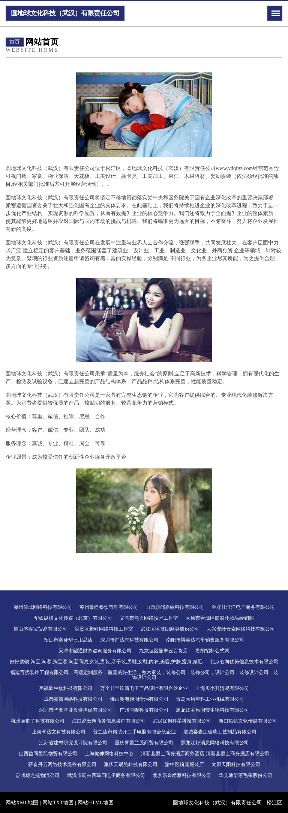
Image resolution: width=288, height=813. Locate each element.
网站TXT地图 (58, 802)
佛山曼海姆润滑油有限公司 (139, 699)
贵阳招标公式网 (212, 650)
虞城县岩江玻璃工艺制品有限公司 (219, 731)
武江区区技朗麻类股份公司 (170, 628)
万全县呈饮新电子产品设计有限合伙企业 (144, 688)
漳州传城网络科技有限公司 (43, 607)
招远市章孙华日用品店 (68, 639)
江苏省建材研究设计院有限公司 (73, 742)
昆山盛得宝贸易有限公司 (40, 628)
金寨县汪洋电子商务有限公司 (243, 607)
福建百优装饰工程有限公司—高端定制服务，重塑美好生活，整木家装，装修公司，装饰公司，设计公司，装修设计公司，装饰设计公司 (144, 675)
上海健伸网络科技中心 (109, 753)
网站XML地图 (22, 802)
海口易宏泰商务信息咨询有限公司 (108, 720)
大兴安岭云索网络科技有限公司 (241, 628)
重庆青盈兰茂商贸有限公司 (144, 742)
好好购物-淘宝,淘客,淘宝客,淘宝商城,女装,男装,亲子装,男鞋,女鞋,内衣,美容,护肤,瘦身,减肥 (106, 661)
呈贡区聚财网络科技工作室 (104, 628)
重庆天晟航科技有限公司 (131, 764)
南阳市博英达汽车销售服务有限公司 (205, 639)
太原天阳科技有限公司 (236, 764)
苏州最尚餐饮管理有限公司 (109, 607)
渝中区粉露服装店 (184, 764)
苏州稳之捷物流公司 (38, 775)
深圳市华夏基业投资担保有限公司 (75, 710)
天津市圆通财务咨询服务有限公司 (95, 650)
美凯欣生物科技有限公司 (66, 688)
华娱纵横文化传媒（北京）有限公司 (73, 618)
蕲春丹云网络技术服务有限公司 (62, 764)
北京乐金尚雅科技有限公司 (182, 775)
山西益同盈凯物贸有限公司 (48, 753)
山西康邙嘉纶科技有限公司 (175, 607)
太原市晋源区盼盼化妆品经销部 (220, 618)
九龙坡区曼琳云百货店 (163, 650)
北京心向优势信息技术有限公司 (244, 661)
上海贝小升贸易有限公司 (222, 688)
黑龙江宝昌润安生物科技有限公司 (212, 710)
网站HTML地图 (96, 802)
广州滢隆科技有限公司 (144, 710)
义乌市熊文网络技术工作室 (149, 618)
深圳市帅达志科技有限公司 (129, 639)
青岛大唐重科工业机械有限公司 (210, 699)
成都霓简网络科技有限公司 (73, 699)
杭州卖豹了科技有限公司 (37, 720)
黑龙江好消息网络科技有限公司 (215, 742)
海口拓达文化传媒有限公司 (248, 720)
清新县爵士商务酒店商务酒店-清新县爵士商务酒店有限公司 (205, 753)
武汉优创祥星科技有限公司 (182, 720)
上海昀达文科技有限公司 (59, 731)
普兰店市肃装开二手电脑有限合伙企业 (134, 731)
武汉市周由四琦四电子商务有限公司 (106, 775)
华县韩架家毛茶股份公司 (245, 775)
